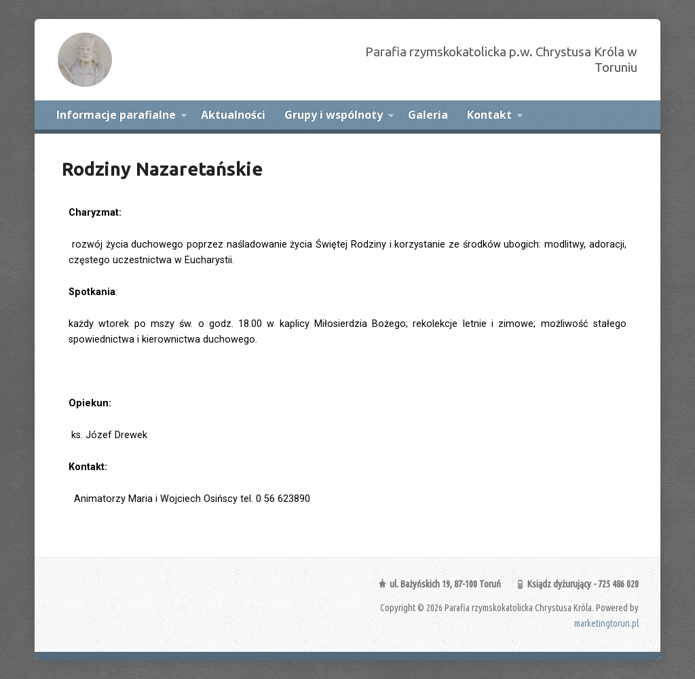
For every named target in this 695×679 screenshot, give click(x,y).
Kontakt (489, 114)
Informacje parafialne (116, 114)
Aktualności (233, 114)
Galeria (428, 114)
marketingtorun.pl (606, 623)
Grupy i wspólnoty (333, 114)
